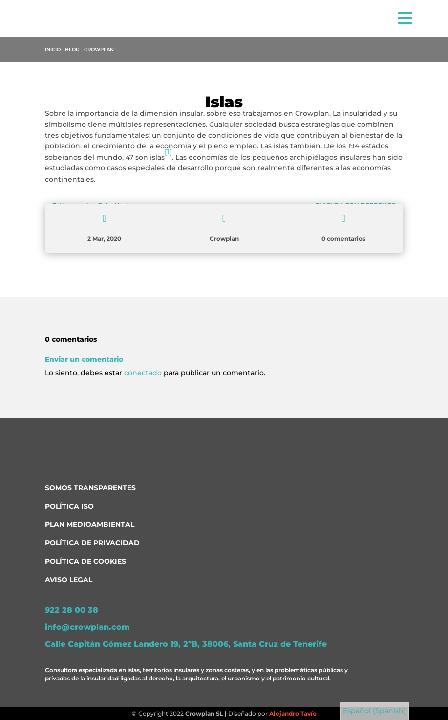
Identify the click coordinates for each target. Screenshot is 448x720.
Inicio (53, 49)
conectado (143, 373)
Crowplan (99, 49)
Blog (72, 49)
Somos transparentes (90, 487)
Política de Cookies (85, 561)
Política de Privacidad (92, 542)
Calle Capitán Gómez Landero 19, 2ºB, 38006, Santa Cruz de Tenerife (186, 644)
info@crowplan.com (87, 627)
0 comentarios (343, 238)
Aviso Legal (68, 580)
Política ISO (69, 506)
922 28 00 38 (71, 610)
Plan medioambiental (89, 524)
